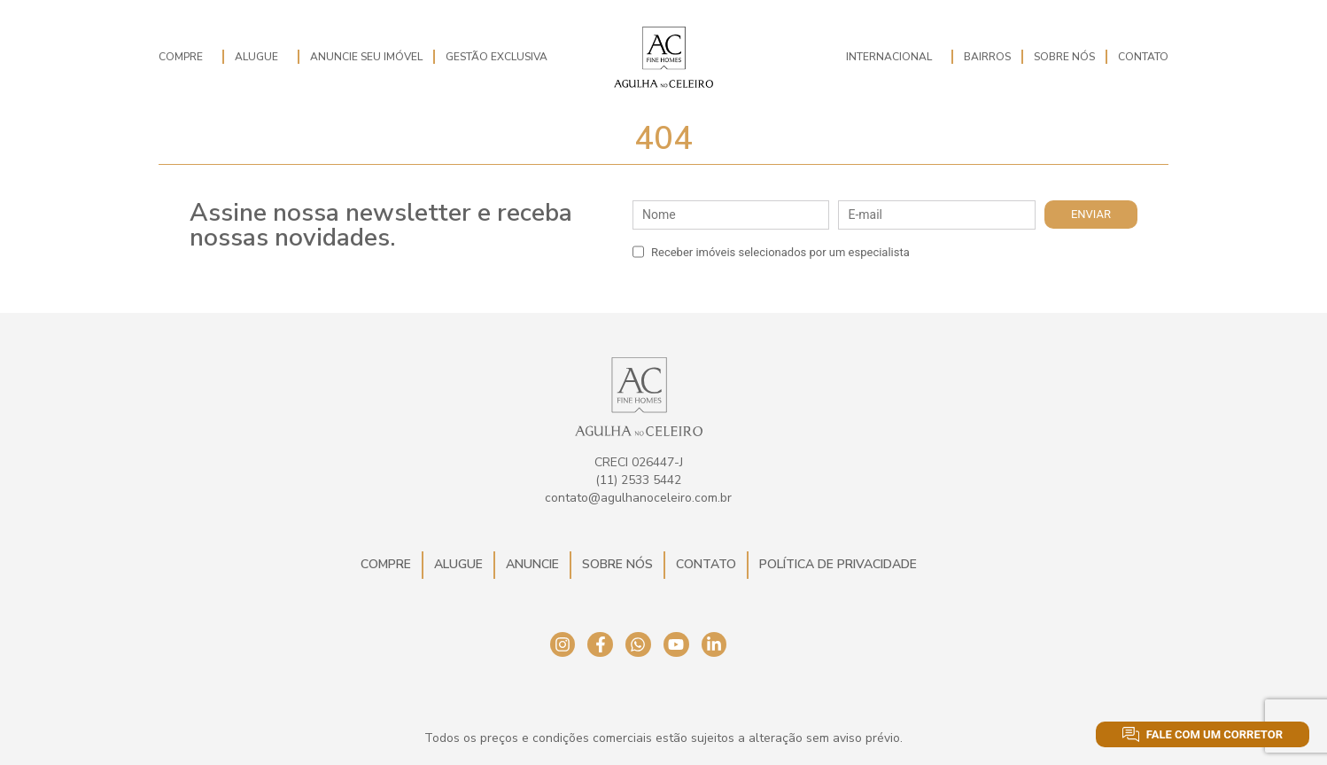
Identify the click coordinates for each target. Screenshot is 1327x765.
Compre (185, 57)
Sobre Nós (1064, 57)
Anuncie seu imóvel (366, 57)
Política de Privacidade (838, 564)
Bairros (987, 57)
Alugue (261, 57)
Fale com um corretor (1202, 734)
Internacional (893, 57)
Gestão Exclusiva (496, 57)
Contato (1143, 57)
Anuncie (532, 564)
